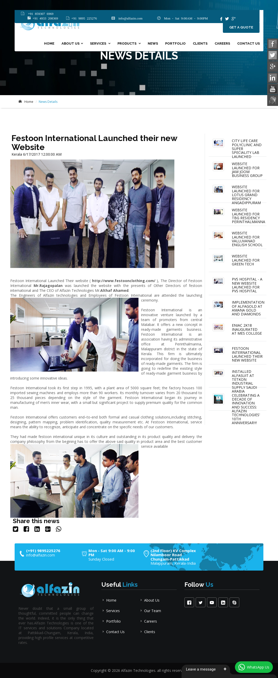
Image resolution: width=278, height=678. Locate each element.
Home (49, 44)
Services (98, 44)
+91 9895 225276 (83, 18)
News (153, 44)
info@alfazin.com (129, 18)
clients (200, 44)
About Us (71, 44)
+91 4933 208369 (44, 18)
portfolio (175, 44)
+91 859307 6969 (39, 13)
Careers (222, 44)
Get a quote (241, 27)
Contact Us (248, 44)
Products (127, 44)
